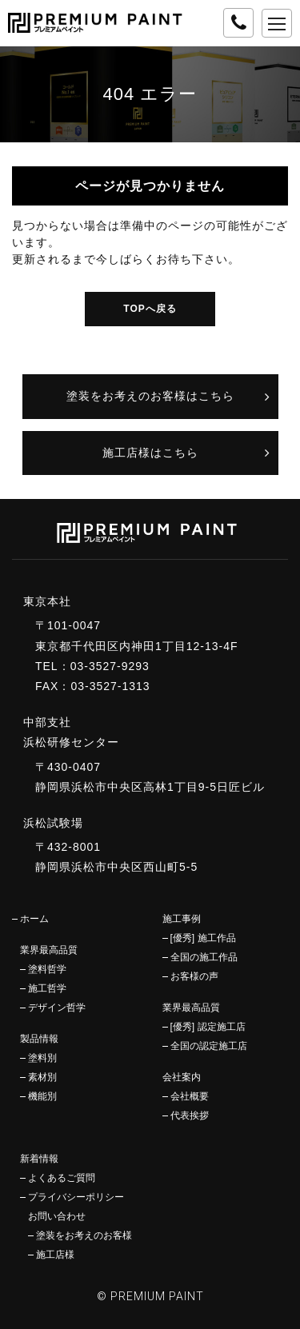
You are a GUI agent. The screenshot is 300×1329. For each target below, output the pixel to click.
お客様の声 (194, 976)
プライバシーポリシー (76, 1197)
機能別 (42, 1096)
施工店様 (55, 1254)
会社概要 (189, 1096)
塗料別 (42, 1058)
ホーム (34, 918)
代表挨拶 (189, 1115)
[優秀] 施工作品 (203, 938)
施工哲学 (47, 988)
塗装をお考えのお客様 (84, 1235)
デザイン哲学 (57, 1007)
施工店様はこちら (150, 452)
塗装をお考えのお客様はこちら (150, 395)
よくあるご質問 (61, 1177)
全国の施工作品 (204, 957)
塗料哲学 (47, 969)
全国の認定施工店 (208, 1046)
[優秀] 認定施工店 (208, 1026)
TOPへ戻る (149, 308)
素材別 (42, 1077)
